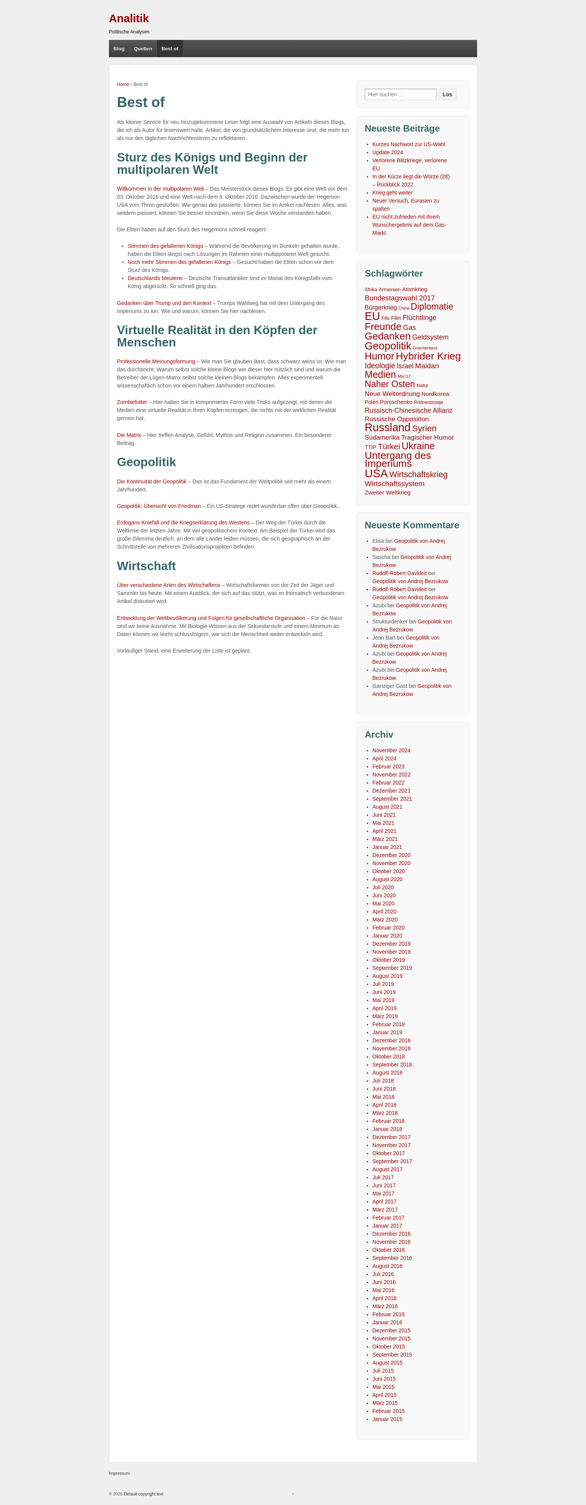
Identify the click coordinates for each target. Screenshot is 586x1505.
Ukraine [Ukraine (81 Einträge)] (418, 446)
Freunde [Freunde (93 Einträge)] (383, 327)
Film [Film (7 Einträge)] (396, 318)
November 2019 (391, 952)
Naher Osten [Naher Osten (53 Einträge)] (390, 384)
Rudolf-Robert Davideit (399, 573)
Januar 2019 (387, 1032)
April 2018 (384, 1105)
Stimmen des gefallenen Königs (165, 246)
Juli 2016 (383, 1274)
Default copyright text (143, 1494)
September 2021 (392, 799)
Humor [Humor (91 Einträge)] (379, 356)
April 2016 (384, 1298)
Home (123, 84)
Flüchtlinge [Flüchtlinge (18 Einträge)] (419, 317)
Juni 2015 (384, 1379)
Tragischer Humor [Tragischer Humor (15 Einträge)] (427, 437)
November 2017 (391, 1145)
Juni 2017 (384, 1185)
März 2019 (385, 1016)
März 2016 (385, 1306)
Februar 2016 (388, 1314)
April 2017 (384, 1201)
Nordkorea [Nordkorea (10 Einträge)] (435, 394)
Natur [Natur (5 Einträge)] (422, 385)
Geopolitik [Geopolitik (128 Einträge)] (388, 346)
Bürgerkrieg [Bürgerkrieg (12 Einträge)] (381, 307)
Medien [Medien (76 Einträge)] (380, 375)
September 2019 (392, 968)
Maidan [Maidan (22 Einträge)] (427, 366)
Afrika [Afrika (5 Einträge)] (371, 289)
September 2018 (392, 1065)
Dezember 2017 (391, 1137)
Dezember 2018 (391, 1040)
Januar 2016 (387, 1322)
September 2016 (392, 1258)
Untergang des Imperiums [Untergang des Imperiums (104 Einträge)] (398, 460)
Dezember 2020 (391, 855)
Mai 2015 (383, 1387)
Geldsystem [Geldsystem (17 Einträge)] (430, 337)
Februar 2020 (388, 928)
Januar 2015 (387, 1419)
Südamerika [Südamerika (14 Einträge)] (382, 437)
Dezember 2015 (391, 1330)
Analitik (129, 18)
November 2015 (391, 1338)
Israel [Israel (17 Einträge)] (405, 366)
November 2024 (391, 750)
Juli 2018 (383, 1081)
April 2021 (384, 831)
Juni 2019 (384, 992)
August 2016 (387, 1266)
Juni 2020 (384, 895)
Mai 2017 (383, 1193)
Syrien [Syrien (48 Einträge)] (424, 428)
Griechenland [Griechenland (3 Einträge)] (425, 348)
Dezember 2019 (391, 944)
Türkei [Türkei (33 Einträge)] (389, 446)
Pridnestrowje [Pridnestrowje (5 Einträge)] (428, 402)
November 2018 (391, 1048)
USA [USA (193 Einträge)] (376, 473)
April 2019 (384, 1008)
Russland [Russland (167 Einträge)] (387, 428)
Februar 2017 (388, 1218)
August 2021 (387, 807)
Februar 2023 (388, 766)
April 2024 (384, 758)
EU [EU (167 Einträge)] (372, 316)
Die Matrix (129, 435)
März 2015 (385, 1403)
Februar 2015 (388, 1411)
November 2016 (391, 1242)
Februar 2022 (388, 783)
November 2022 (391, 774)
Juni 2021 (384, 815)
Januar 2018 (387, 1129)
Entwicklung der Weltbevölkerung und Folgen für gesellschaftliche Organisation (211, 618)
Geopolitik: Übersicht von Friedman (159, 506)
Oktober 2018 (388, 1056)
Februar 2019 (388, 1024)
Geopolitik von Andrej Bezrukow (410, 581)
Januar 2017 (387, 1226)
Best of (169, 48)
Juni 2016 (384, 1282)
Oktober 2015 (388, 1346)
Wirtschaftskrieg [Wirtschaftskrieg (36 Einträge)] (418, 475)
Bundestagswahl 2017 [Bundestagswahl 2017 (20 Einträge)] (400, 298)
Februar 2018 (388, 1121)
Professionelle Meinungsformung (156, 361)
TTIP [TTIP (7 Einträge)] (370, 447)
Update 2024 (387, 152)
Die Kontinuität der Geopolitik (151, 481)
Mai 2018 (383, 1097)
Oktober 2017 (388, 1153)
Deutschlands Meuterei (155, 278)
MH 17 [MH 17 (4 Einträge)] (404, 376)
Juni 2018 (384, 1089)
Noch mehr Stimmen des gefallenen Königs (179, 262)
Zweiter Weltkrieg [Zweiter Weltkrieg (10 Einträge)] (388, 492)
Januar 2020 (387, 936)
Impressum (119, 1473)
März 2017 (385, 1210)
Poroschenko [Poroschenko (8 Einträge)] (396, 402)
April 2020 (384, 911)
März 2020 (385, 920)
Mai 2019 (383, 1000)
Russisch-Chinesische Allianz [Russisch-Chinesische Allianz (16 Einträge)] (409, 410)
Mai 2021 (383, 823)
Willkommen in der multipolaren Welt (160, 189)
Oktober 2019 (388, 960)
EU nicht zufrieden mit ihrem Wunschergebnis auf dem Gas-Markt (409, 225)
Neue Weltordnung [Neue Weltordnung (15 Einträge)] (392, 393)
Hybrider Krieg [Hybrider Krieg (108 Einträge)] (428, 356)
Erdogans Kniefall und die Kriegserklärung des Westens (183, 522)
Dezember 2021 (391, 791)
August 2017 (387, 1169)
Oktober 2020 (388, 871)
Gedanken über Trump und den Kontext (164, 303)
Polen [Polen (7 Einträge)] (372, 402)
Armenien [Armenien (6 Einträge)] (389, 289)
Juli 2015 (383, 1371)
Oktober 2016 (388, 1250)
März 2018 (385, 1113)
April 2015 (384, 1395)
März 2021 (385, 839)
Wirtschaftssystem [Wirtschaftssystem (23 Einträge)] (395, 484)
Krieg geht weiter (392, 193)
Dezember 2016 (391, 1234)
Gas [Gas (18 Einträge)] (409, 327)
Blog (119, 48)
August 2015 (387, 1363)
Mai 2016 (383, 1290)
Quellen (143, 48)
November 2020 (391, 863)
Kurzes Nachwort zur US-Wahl (408, 144)
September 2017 (392, 1161)
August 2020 (387, 879)
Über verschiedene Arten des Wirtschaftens (168, 585)
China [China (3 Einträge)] (403, 308)
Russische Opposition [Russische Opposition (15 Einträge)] (397, 419)
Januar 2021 (387, 847)
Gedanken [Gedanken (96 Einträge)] (388, 336)
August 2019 (387, 976)
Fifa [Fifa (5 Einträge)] (386, 318)
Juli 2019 (383, 984)
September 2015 (392, 1355)
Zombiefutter (132, 402)
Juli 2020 (383, 887)
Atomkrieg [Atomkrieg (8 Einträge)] (414, 289)
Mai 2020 (383, 903)
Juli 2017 (383, 1177)
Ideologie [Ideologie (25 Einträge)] (380, 366)
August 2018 (387, 1073)
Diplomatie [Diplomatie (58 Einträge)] (432, 307)
